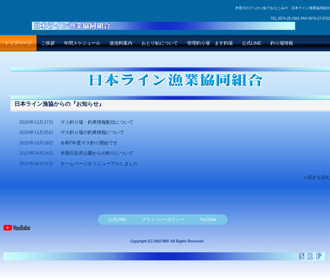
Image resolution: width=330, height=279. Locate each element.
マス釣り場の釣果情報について (92, 132)
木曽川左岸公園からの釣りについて (96, 153)
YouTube (208, 219)
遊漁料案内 (121, 43)
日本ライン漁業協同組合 (163, 22)
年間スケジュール (82, 43)
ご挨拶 (48, 43)
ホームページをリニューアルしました (99, 163)
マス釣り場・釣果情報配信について (96, 122)
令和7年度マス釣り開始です (89, 142)
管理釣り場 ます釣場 (210, 43)
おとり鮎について (159, 43)
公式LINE (251, 43)
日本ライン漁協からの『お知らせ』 (59, 104)
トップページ (18, 43)
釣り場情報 (281, 43)
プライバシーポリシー (163, 219)
